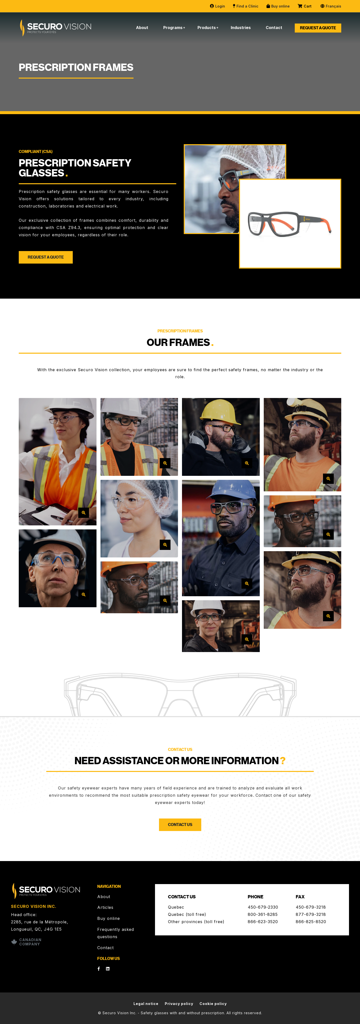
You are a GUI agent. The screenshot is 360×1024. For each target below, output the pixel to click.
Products (207, 27)
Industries (241, 27)
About (142, 27)
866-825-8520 (311, 921)
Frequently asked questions (115, 933)
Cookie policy (213, 1003)
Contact (274, 27)
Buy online (278, 6)
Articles (105, 907)
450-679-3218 (311, 907)
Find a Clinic (245, 6)
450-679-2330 (263, 907)
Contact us (180, 824)
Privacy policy (179, 1003)
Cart (304, 6)
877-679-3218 (311, 914)
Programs (172, 27)
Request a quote (318, 28)
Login (217, 6)
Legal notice (146, 1003)
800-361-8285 (263, 914)
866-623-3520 (263, 921)
